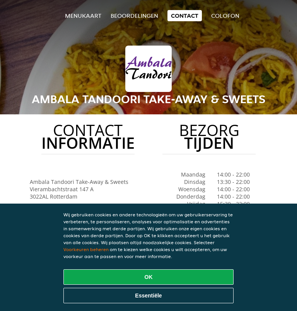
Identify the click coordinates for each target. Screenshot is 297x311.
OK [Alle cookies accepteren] (149, 277)
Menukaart (83, 16)
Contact (184, 16)
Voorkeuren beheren (86, 249)
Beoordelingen (134, 16)
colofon (225, 16)
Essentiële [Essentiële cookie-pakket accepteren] (148, 295)
